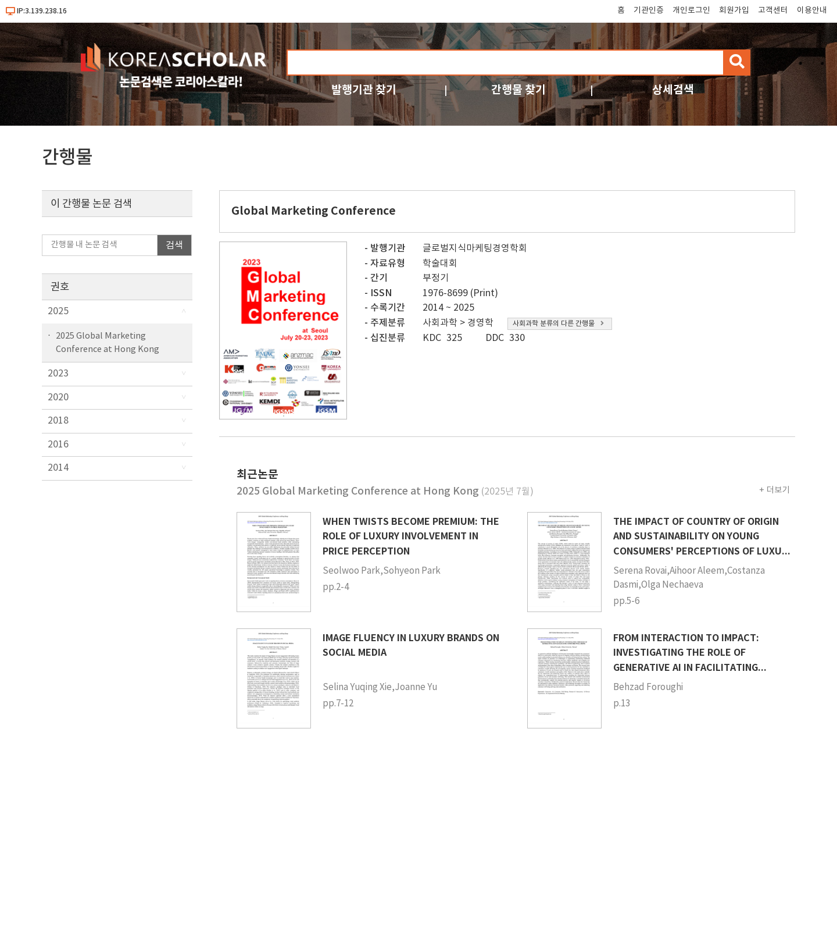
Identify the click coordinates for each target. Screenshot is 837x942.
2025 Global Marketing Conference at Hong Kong (107, 342)
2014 (58, 468)
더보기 (778, 490)
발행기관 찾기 (363, 90)
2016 (58, 444)
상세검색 (673, 90)
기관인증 (649, 10)
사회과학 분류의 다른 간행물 (558, 324)
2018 (58, 420)
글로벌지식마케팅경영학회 (475, 248)
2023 (58, 373)
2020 (58, 397)
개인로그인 (691, 10)
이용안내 (812, 10)
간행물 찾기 (518, 90)
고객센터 (773, 10)
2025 (58, 311)
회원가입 (734, 10)
